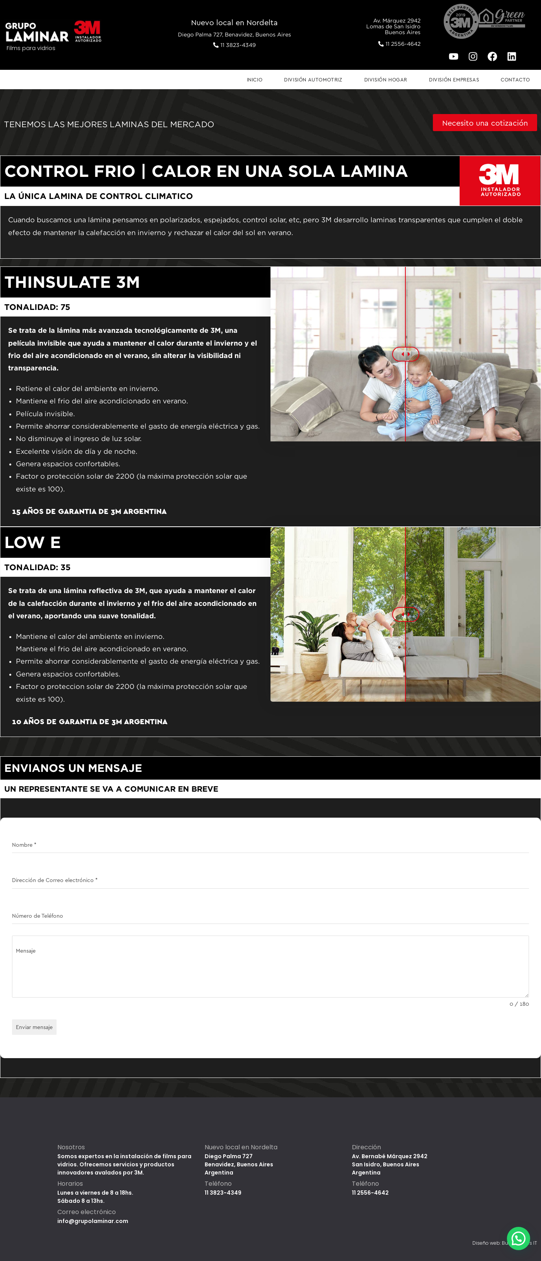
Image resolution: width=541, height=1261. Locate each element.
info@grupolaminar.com (92, 1221)
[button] (518, 1238)
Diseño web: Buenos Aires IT (504, 1243)
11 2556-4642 (370, 1193)
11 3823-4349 (223, 1193)
